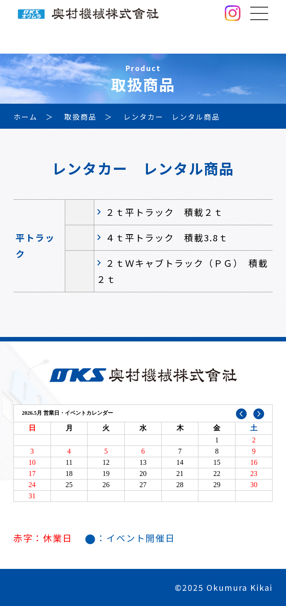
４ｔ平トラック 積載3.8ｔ (166, 237)
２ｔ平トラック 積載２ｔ (164, 212)
